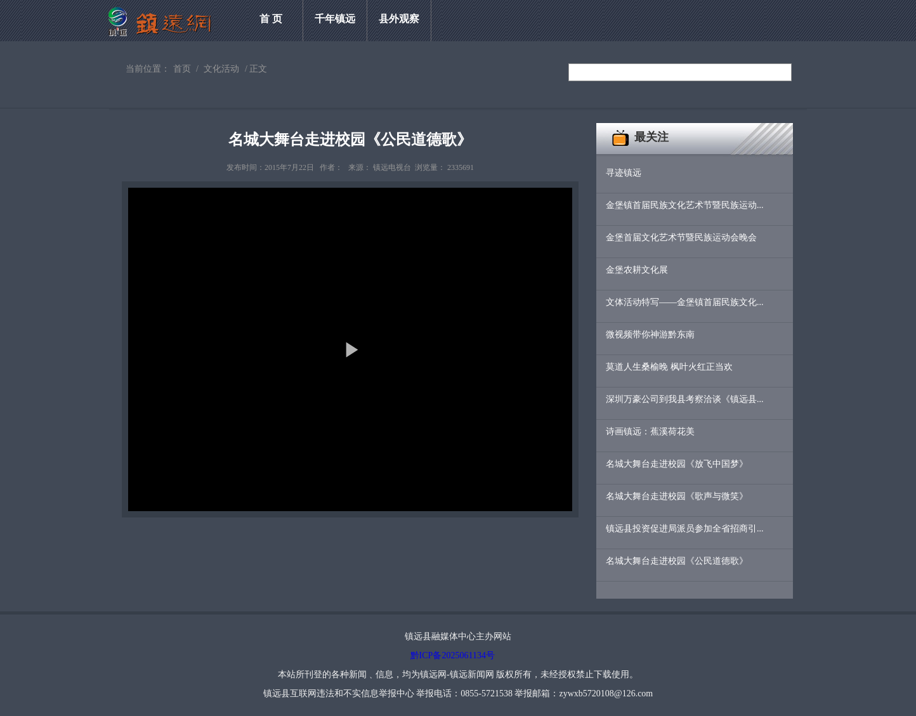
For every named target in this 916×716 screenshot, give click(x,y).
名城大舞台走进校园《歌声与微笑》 (677, 496)
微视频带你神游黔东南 (650, 334)
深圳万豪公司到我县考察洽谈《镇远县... (685, 399)
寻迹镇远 (623, 173)
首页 (182, 69)
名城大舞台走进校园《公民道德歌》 (677, 561)
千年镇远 (335, 18)
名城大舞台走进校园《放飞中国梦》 (677, 464)
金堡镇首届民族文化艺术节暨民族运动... (685, 205)
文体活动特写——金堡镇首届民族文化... (685, 302)
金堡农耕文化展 (637, 270)
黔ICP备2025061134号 (452, 655)
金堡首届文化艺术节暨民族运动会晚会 (681, 237)
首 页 (270, 18)
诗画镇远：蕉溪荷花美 (650, 431)
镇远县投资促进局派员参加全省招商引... (685, 528)
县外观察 (399, 18)
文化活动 (221, 69)
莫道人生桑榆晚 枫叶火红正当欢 (669, 367)
